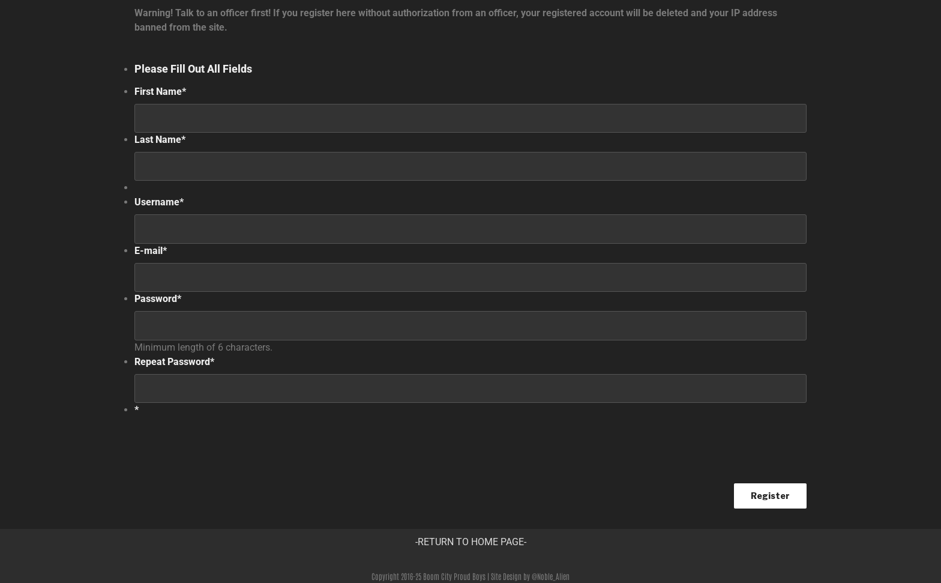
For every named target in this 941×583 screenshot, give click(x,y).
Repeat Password (174, 361)
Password (157, 298)
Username (159, 202)
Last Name (159, 139)
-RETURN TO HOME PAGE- (470, 542)
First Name (160, 91)
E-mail (150, 250)
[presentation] (225, 445)
